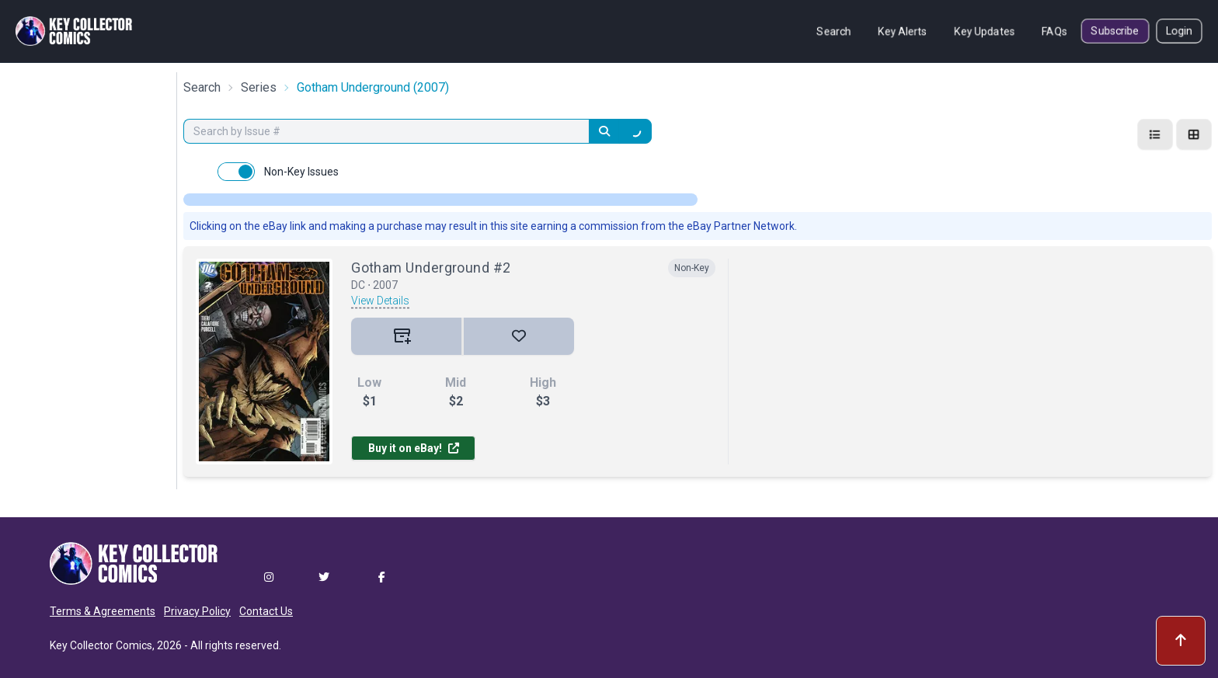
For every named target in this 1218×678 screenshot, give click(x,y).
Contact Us (266, 611)
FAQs (1054, 31)
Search (833, 31)
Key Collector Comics (101, 645)
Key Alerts (902, 31)
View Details (380, 300)
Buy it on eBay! (413, 448)
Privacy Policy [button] (197, 611)
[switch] (236, 171)
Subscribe (1115, 31)
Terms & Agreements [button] (102, 611)
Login (1179, 31)
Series (259, 87)
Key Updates (984, 31)
